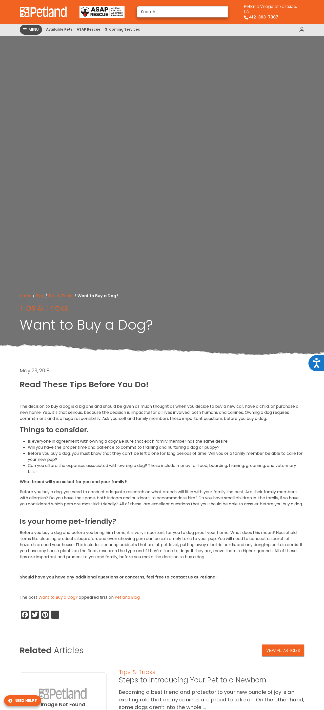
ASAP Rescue (88, 29)
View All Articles (283, 650)
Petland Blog (127, 597)
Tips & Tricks (60, 296)
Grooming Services (122, 29)
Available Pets (59, 29)
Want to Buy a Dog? (58, 597)
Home (26, 296)
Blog (40, 296)
